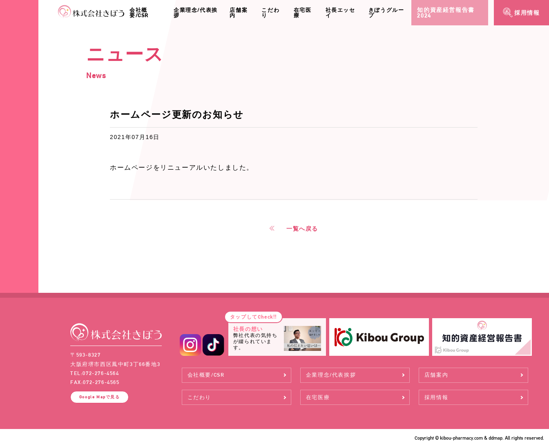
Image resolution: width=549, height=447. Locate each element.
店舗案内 (239, 12)
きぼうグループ (386, 12)
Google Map (99, 396)
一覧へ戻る (302, 228)
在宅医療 (303, 12)
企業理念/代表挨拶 (196, 12)
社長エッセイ (340, 12)
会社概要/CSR (139, 12)
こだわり (270, 12)
